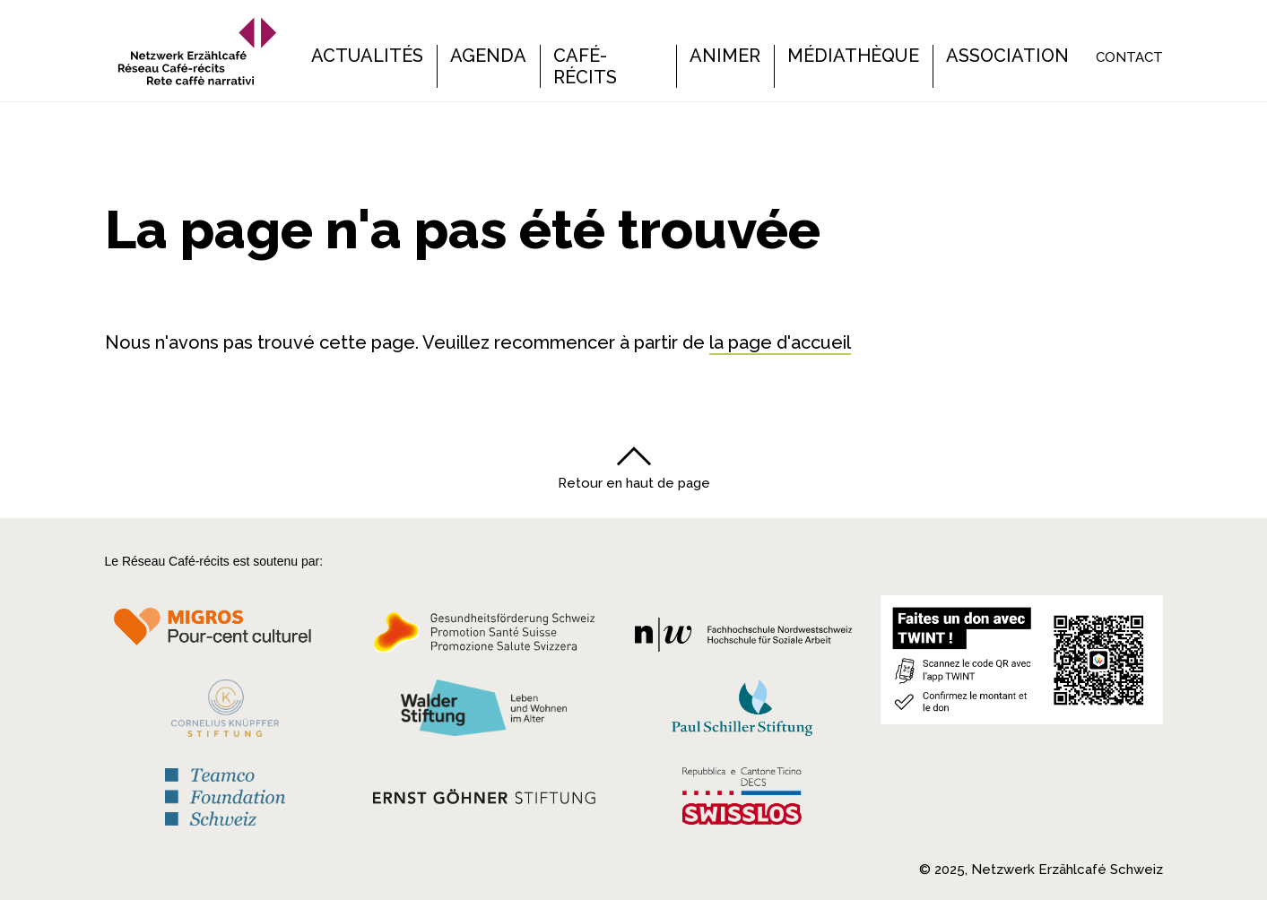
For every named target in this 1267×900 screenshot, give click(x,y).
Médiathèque (853, 55)
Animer (725, 55)
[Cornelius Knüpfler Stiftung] (225, 708)
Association (1007, 55)
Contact (1129, 57)
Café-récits (585, 66)
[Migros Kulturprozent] (225, 633)
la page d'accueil (780, 342)
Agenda (488, 55)
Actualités (367, 55)
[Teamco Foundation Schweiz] (225, 790)
